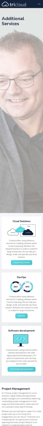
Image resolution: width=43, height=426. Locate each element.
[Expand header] (39, 4)
